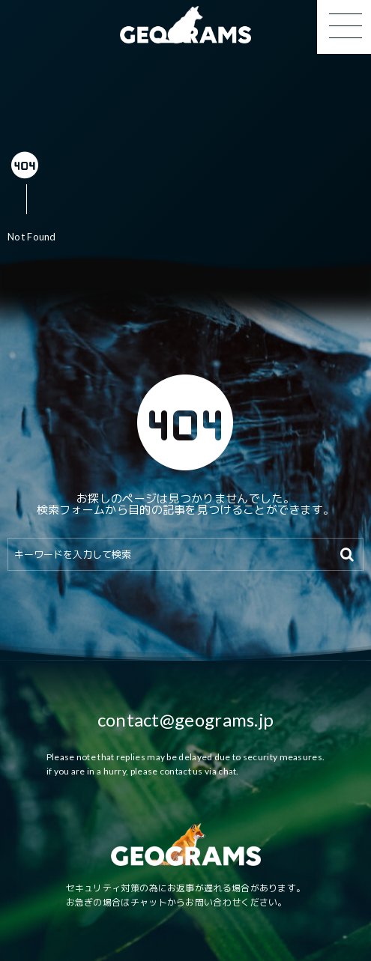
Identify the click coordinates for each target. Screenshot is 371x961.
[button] (344, 27)
